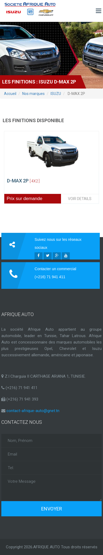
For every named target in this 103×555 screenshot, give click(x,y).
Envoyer (51, 509)
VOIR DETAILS (79, 199)
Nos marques (33, 93)
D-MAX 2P (23, 180)
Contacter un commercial (55, 269)
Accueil (10, 93)
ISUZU (56, 93)
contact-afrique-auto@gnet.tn (32, 410)
